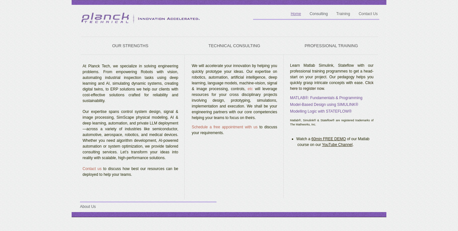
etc (249, 89)
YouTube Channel (337, 144)
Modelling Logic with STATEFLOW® (321, 111)
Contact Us (368, 14)
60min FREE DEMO (329, 139)
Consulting (319, 14)
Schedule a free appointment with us (225, 127)
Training (343, 14)
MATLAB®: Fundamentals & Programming (326, 98)
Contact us (92, 169)
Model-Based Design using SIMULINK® (324, 104)
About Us (88, 206)
